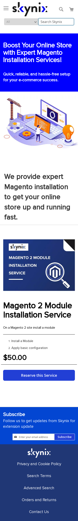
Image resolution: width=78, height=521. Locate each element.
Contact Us (39, 512)
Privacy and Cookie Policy (39, 464)
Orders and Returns (39, 500)
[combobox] (56, 21)
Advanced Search (39, 488)
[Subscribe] (64, 437)
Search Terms (39, 476)
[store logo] (29, 9)
